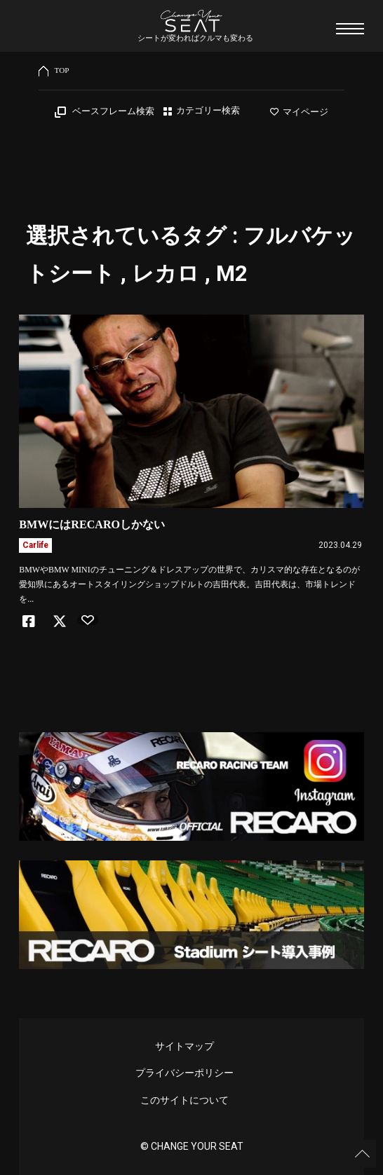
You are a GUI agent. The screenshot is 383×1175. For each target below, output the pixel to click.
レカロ (165, 274)
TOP (62, 70)
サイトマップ (184, 1046)
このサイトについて (184, 1100)
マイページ (299, 112)
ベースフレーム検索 (113, 111)
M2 (232, 274)
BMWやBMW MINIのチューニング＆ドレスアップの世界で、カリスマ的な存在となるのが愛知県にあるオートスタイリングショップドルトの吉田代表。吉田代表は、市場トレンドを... (189, 584)
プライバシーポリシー (184, 1072)
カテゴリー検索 (208, 111)
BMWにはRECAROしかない (92, 524)
